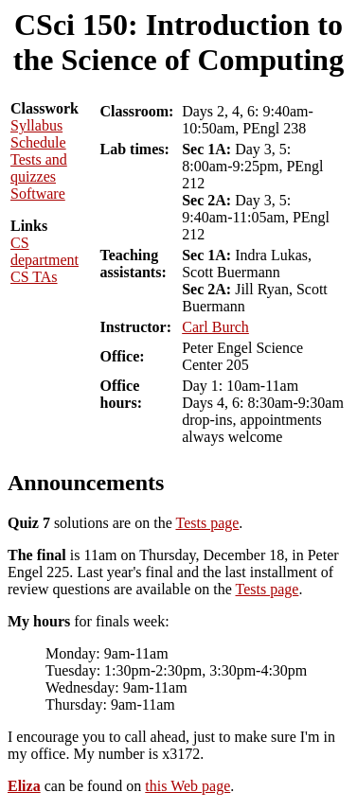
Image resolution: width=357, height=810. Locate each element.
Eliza (24, 786)
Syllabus (36, 125)
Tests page (207, 523)
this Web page (187, 786)
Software (37, 193)
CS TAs (34, 277)
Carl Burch (215, 327)
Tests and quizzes (38, 168)
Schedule (38, 142)
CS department (44, 251)
